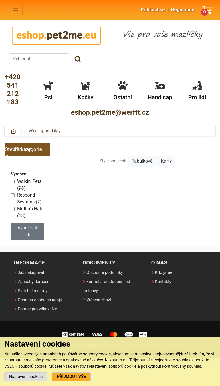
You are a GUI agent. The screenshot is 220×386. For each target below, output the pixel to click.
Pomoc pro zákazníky (37, 309)
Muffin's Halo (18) (30, 212)
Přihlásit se (152, 9)
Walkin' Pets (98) (29, 185)
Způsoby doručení (34, 281)
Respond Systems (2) (29, 198)
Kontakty (163, 281)
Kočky (85, 90)
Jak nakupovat (31, 272)
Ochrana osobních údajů (40, 300)
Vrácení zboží (98, 300)
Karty (166, 161)
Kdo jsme (163, 272)
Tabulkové (142, 161)
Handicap (160, 90)
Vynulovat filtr (27, 231)
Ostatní (123, 90)
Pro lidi (197, 90)
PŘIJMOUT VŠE (71, 376)
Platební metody (32, 290)
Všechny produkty (44, 130)
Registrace (182, 9)
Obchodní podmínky (104, 272)
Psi (48, 90)
